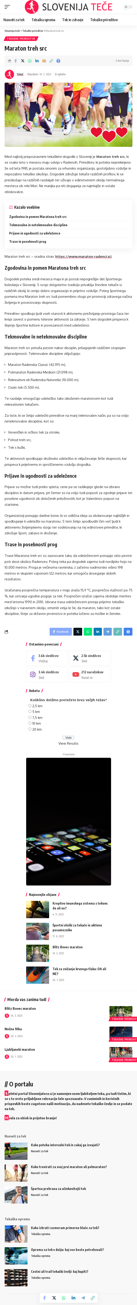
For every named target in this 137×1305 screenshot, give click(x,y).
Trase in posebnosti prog (27, 241)
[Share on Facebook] (15, 60)
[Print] (58, 60)
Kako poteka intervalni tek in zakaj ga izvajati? (65, 1145)
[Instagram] (47, 674)
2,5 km (37, 706)
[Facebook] (47, 658)
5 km (36, 711)
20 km (37, 729)
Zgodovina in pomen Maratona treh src (38, 217)
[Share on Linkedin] (37, 60)
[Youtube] (90, 674)
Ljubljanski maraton (20, 1049)
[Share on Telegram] (83, 1298)
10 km (36, 723)
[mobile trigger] (8, 7)
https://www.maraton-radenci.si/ (83, 256)
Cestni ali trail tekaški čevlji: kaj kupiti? (59, 1271)
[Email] (44, 60)
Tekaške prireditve (21, 38)
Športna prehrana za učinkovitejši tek (58, 1189)
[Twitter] (90, 658)
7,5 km (37, 717)
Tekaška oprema (40, 1234)
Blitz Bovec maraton (68, 947)
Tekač (20, 74)
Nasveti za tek (39, 1151)
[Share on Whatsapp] (30, 60)
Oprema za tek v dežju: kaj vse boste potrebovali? (67, 1250)
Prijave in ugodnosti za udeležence (34, 233)
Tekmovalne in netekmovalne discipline (38, 225)
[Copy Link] (51, 60)
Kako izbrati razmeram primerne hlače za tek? (65, 1228)
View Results (68, 743)
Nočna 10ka (13, 1029)
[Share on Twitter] (23, 60)
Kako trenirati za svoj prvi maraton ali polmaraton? (69, 1167)
